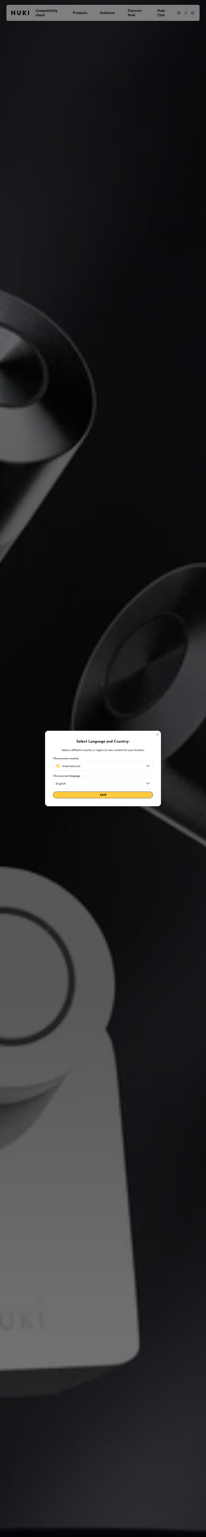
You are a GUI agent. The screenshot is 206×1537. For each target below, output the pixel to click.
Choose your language (66, 776)
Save (103, 795)
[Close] (157, 734)
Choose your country (66, 758)
